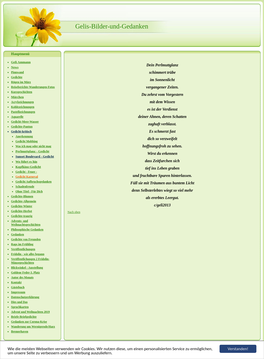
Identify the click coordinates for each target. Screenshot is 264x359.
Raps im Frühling (22, 244)
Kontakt (16, 282)
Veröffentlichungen (23, 249)
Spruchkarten (19, 307)
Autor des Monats (22, 277)
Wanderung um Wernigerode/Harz (33, 326)
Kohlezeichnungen (22, 107)
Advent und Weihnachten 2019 (30, 312)
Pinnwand (17, 72)
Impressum (18, 292)
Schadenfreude (24, 186)
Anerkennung (24, 136)
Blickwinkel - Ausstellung (27, 267)
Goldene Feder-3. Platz (25, 272)
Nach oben (74, 212)
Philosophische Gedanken (27, 229)
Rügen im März (21, 82)
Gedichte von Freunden (26, 239)
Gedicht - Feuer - (26, 171)
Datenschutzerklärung (25, 297)
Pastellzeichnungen (23, 112)
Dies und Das (19, 302)
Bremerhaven (19, 331)
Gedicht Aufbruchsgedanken (33, 181)
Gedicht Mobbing (26, 141)
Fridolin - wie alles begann (27, 254)
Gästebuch (18, 287)
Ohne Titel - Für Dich (29, 191)
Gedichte (16, 77)
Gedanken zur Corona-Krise (29, 321)
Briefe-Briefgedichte (24, 316)
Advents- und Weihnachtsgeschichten (25, 222)
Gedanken (17, 234)
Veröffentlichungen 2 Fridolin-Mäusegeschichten (30, 260)
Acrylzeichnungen (22, 102)
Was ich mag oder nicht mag (33, 146)
